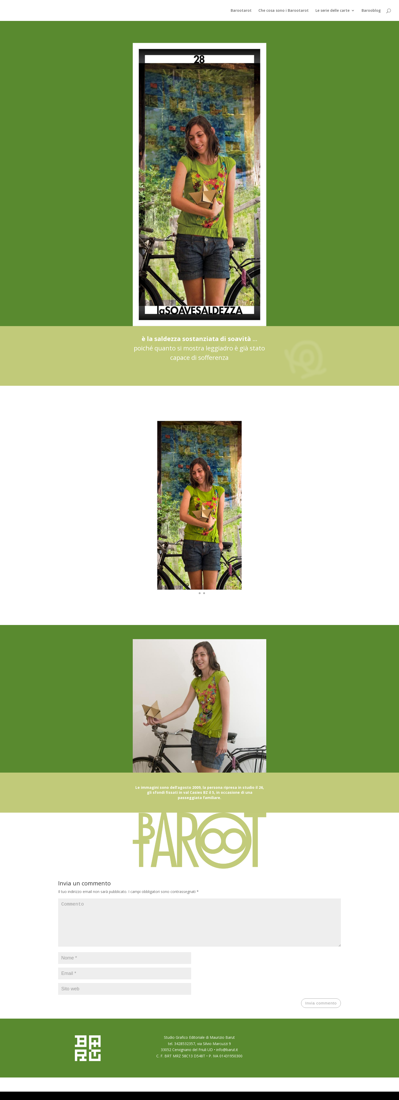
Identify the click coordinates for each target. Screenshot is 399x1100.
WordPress (126, 1093)
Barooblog (371, 11)
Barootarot (241, 11)
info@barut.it (227, 1058)
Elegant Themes (86, 1093)
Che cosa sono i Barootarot (283, 11)
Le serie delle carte (332, 11)
